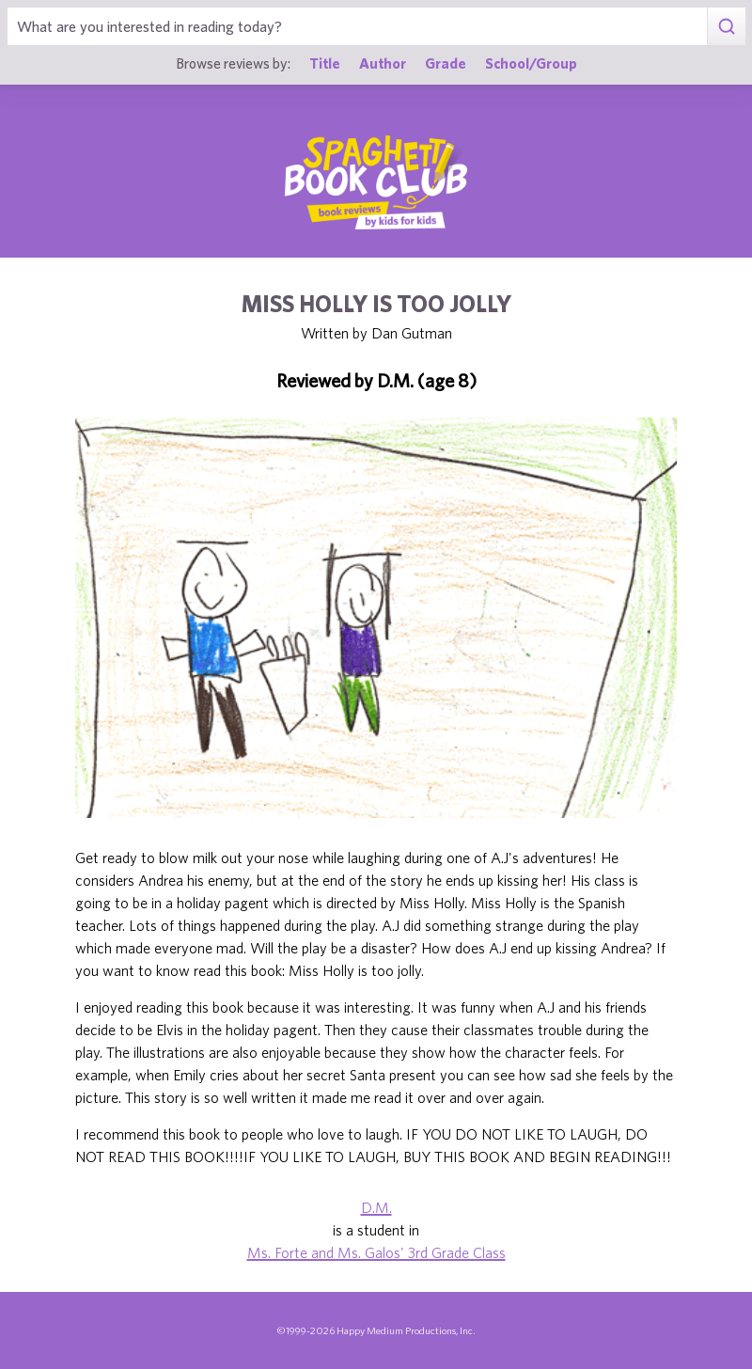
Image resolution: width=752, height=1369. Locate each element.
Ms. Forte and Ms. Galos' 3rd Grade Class (376, 1252)
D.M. (376, 1207)
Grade (445, 63)
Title (324, 63)
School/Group (531, 63)
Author (382, 63)
